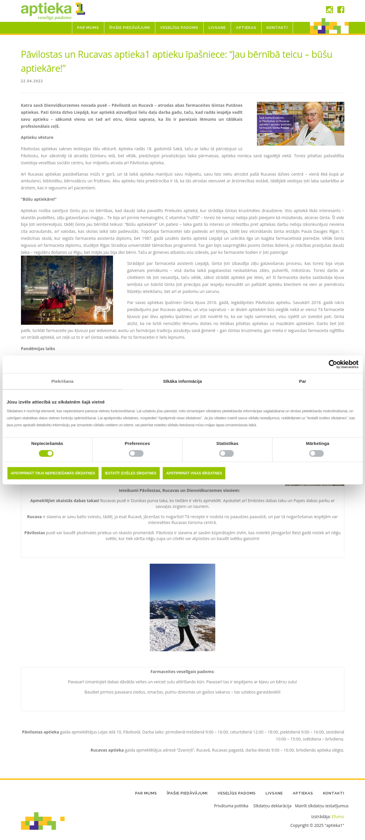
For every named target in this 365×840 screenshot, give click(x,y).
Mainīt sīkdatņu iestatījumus (321, 805)
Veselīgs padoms (179, 27)
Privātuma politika (231, 805)
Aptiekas (246, 27)
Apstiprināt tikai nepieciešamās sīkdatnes (53, 473)
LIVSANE (217, 27)
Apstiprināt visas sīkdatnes (194, 473)
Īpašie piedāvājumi (129, 27)
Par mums (88, 27)
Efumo (338, 816)
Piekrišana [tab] (62, 380)
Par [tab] (302, 380)
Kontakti (277, 27)
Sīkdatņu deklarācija (272, 805)
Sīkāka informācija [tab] (182, 380)
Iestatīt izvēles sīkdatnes (130, 473)
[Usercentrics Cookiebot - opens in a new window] (332, 364)
